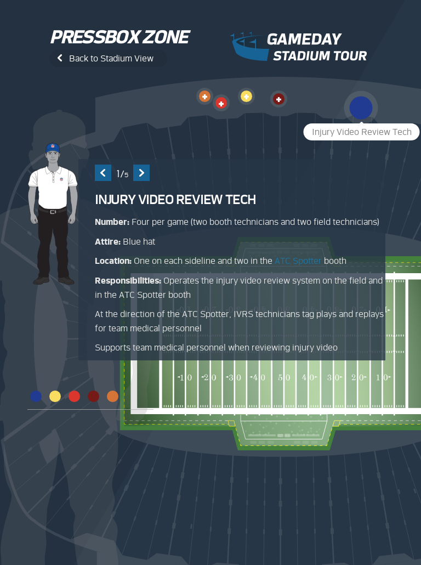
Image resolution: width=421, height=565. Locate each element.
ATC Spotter (298, 260)
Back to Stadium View (111, 58)
